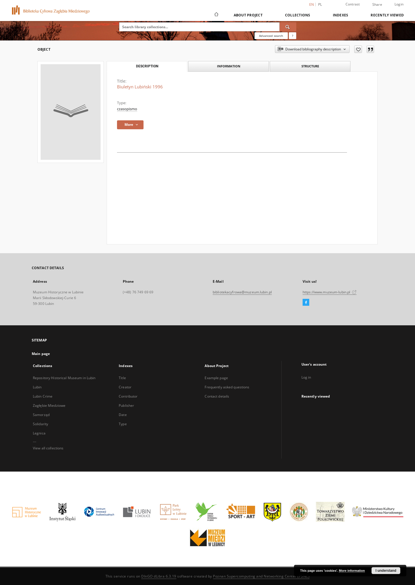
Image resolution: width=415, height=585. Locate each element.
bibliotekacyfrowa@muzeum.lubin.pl (242, 292)
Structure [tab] (310, 66)
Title (122, 377)
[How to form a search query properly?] (292, 35)
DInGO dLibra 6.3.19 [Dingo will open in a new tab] (158, 576)
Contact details (217, 396)
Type (123, 423)
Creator (125, 387)
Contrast (353, 4)
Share (377, 4)
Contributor (128, 396)
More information (352, 570)
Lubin (37, 387)
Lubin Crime (42, 396)
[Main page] (216, 15)
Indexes (340, 15)
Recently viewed (387, 15)
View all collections (48, 448)
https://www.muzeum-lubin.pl (329, 292)
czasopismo (127, 109)
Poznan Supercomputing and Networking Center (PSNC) (261, 576)
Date (123, 414)
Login (399, 4)
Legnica (39, 433)
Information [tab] (228, 66)
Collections (297, 15)
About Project (248, 15)
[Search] (288, 26)
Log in (306, 377)
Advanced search (271, 36)
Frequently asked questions (227, 387)
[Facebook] (306, 302)
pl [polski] (320, 4)
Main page (41, 353)
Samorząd (41, 414)
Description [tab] (147, 66)
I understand (386, 571)
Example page (216, 377)
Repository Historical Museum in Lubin (64, 377)
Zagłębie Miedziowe (49, 405)
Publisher (126, 405)
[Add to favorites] (358, 49)
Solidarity (40, 423)
